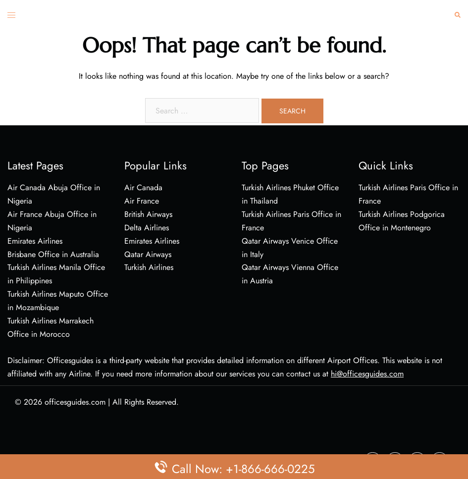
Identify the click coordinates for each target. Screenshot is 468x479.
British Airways (148, 214)
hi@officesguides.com (367, 373)
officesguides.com (75, 402)
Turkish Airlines (148, 267)
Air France (141, 201)
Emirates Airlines (151, 241)
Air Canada (143, 187)
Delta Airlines (146, 227)
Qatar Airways (147, 254)
